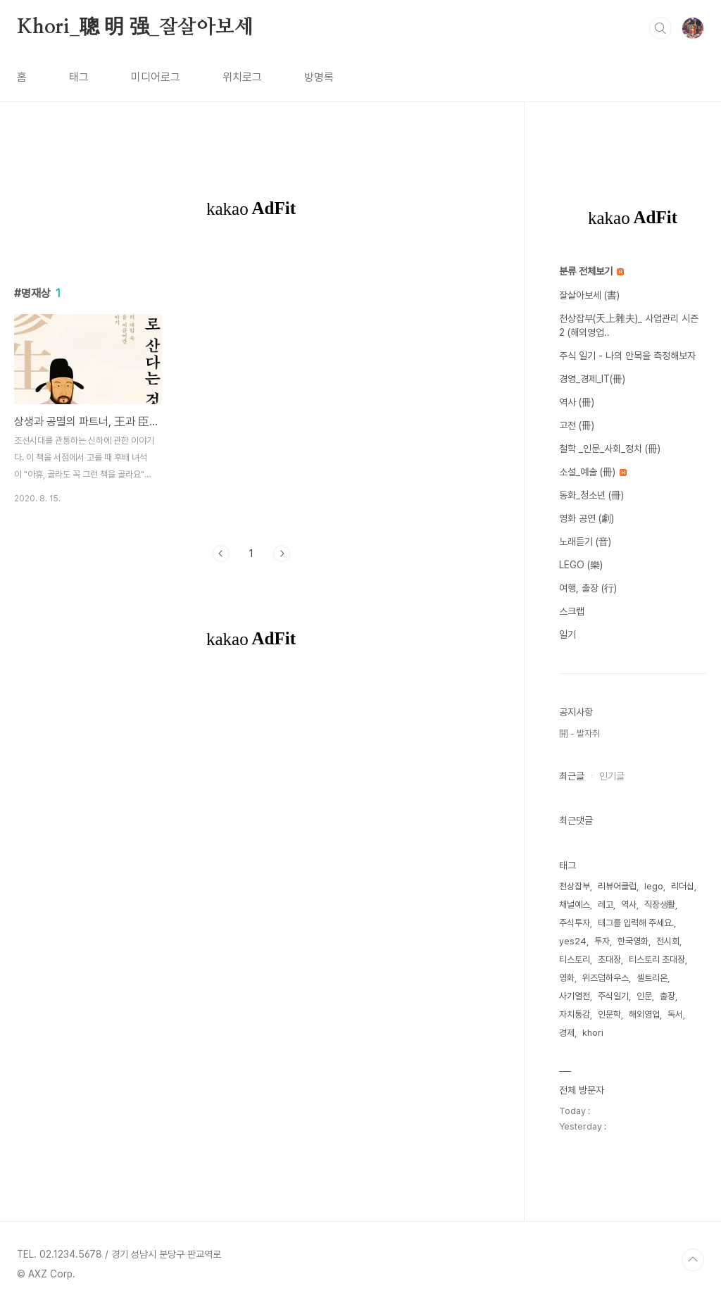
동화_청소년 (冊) (591, 495)
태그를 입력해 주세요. (636, 923)
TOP (693, 1260)
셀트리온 (652, 978)
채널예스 (574, 904)
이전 (221, 553)
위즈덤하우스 (605, 978)
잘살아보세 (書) (589, 295)
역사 (629, 904)
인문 (644, 996)
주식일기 (613, 996)
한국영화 (632, 941)
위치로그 (242, 77)
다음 (281, 553)
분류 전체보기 (591, 271)
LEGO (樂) (581, 564)
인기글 (612, 776)
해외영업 (644, 1014)
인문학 (609, 1014)
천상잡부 (574, 886)
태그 (79, 77)
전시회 (667, 941)
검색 (660, 28)
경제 (567, 1032)
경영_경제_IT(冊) (592, 378)
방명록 (319, 77)
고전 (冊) (576, 425)
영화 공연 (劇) (586, 518)
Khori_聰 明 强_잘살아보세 (135, 27)
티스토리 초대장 (657, 959)
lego (653, 886)
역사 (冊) (576, 402)
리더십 (682, 886)
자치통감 (574, 1014)
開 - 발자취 (579, 733)
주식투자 (574, 923)
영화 (567, 978)
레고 (605, 904)
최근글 (571, 776)
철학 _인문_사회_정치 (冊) (609, 448)
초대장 (609, 959)
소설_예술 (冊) (593, 471)
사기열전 (574, 996)
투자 (602, 941)
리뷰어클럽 (617, 886)
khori (592, 1032)
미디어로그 (155, 77)
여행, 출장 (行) (588, 588)
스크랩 (571, 611)
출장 (667, 996)
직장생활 (659, 904)
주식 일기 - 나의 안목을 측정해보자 (627, 355)
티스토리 (574, 959)
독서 (675, 1014)
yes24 (573, 941)
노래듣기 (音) (585, 541)
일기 (567, 634)
